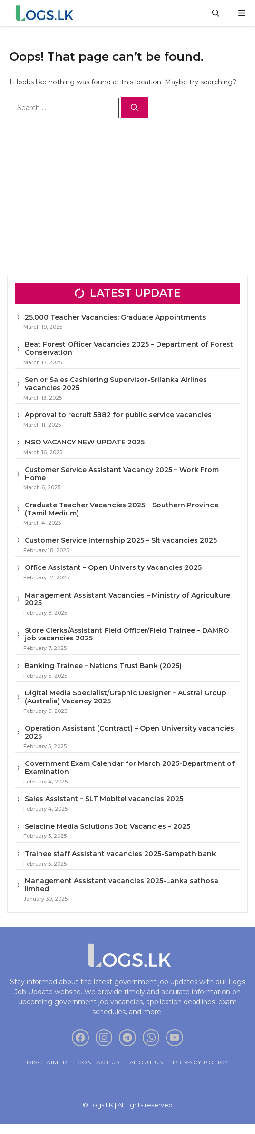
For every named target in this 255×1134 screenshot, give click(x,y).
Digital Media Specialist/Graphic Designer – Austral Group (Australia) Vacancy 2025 (125, 697)
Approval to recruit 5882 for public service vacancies (118, 415)
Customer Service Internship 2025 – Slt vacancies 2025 (121, 540)
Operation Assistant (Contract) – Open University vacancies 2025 (129, 732)
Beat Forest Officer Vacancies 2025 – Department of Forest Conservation (129, 348)
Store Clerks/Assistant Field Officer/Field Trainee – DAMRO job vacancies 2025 (127, 634)
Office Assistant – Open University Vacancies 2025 (113, 567)
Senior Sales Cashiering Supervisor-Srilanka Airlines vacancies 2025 (116, 383)
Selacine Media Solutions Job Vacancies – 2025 (107, 826)
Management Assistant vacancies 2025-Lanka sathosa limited (121, 884)
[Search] (134, 108)
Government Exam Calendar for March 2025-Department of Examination (130, 767)
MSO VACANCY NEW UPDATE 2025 (85, 442)
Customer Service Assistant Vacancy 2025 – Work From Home (122, 473)
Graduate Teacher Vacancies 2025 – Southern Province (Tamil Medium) (121, 509)
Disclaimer (47, 1062)
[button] (216, 13)
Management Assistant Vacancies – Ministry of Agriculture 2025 (127, 599)
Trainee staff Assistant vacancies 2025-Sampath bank (120, 853)
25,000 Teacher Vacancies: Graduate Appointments (115, 317)
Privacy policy (200, 1062)
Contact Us (98, 1062)
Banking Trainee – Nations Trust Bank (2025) (103, 665)
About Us (146, 1062)
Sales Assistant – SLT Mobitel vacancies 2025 (104, 798)
